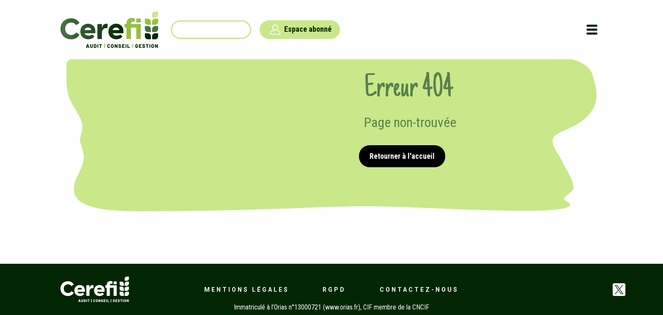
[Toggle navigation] (592, 29)
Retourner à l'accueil (402, 156)
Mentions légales (246, 289)
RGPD (334, 289)
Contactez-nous (419, 289)
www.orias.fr (341, 307)
